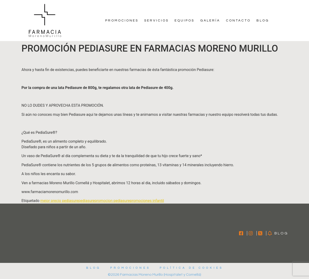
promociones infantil (147, 200)
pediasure (86, 200)
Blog (262, 20)
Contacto (238, 20)
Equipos (184, 20)
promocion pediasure (112, 200)
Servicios (156, 20)
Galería (210, 20)
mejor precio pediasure (59, 200)
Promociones (121, 20)
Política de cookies (191, 267)
